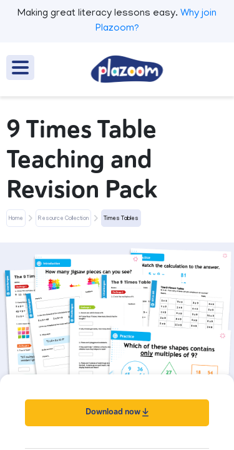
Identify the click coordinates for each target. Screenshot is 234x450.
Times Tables (121, 219)
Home (16, 219)
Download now (117, 411)
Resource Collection (63, 219)
